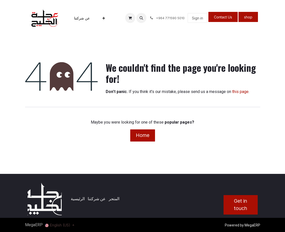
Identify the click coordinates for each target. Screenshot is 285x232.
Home (142, 135)
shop (248, 17)
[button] (141, 18)
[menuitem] (82, 18)
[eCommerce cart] (130, 18)
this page (240, 91)
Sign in (197, 18)
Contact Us (223, 17)
